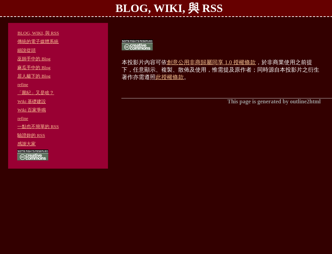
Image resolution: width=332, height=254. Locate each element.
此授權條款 (170, 77)
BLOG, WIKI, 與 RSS (38, 33)
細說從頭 (26, 50)
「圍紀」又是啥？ (35, 92)
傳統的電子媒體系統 (38, 41)
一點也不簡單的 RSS (38, 126)
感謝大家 (26, 143)
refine (22, 84)
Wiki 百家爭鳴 (31, 110)
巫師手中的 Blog (33, 58)
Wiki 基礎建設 (31, 101)
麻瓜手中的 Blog (33, 67)
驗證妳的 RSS (31, 135)
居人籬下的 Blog (33, 76)
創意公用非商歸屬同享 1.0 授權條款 (211, 62)
